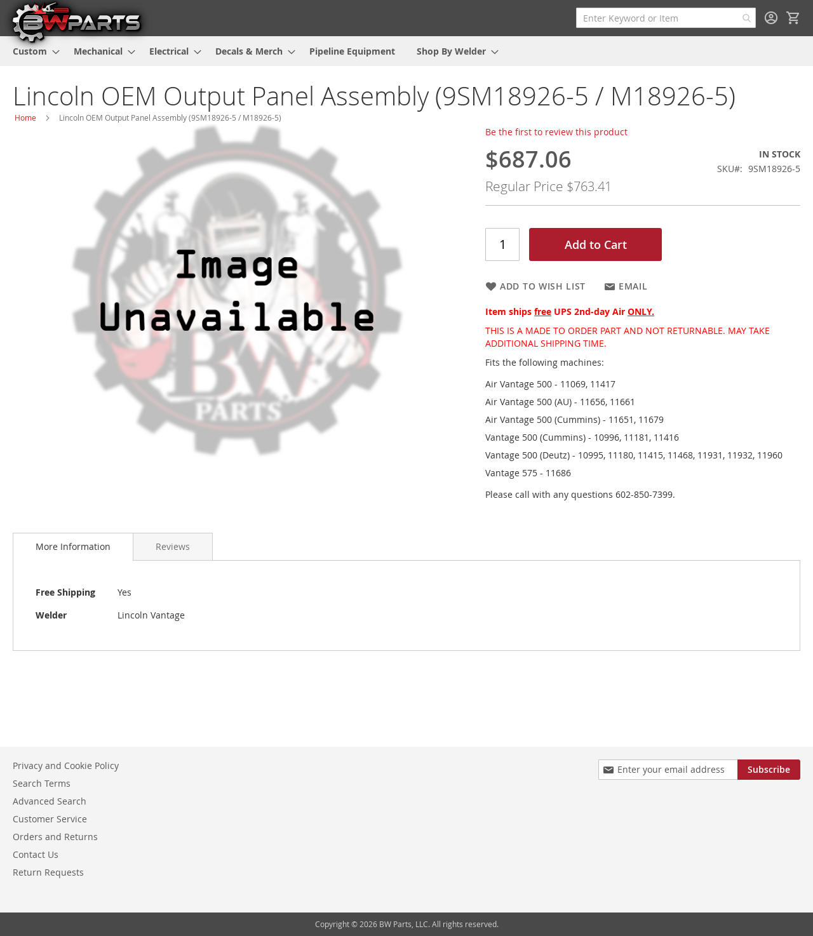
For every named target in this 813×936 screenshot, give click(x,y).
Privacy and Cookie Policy (66, 765)
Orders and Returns (55, 837)
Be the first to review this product (556, 132)
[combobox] (666, 18)
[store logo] (76, 21)
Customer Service (50, 819)
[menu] (406, 51)
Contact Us (35, 854)
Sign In (771, 18)
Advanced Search (49, 801)
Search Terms (42, 783)
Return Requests (48, 872)
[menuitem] (32, 51)
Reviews (173, 546)
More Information (73, 546)
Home (25, 117)
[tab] (73, 547)
